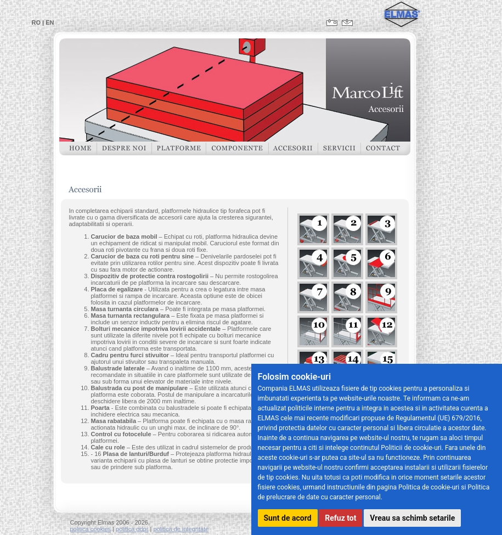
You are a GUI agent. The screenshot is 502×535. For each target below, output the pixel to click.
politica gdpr (132, 529)
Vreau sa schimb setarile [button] (412, 518)
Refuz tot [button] (340, 518)
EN (50, 22)
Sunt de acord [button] (288, 518)
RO (36, 22)
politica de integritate (180, 529)
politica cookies (90, 529)
